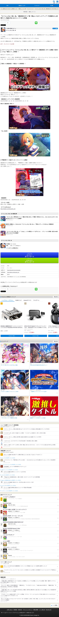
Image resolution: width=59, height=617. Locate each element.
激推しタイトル (32, 11)
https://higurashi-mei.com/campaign (13, 270)
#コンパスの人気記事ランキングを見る (8, 457)
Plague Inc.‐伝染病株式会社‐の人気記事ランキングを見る (11, 480)
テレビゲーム (36, 300)
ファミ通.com (42, 609)
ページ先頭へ (55, 605)
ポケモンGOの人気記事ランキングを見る (8, 485)
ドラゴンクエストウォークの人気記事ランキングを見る (11, 464)
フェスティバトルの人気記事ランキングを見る (9, 490)
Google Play (29, 260)
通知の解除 (35, 609)
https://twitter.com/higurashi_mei (8, 208)
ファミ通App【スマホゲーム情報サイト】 (9, 8)
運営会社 (20, 609)
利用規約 (15, 609)
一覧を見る (55, 296)
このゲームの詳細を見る (13, 248)
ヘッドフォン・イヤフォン (7, 300)
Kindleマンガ (18, 300)
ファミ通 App (5, 2)
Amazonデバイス (27, 300)
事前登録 (25, 11)
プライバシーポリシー (28, 609)
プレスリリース (30, 8)
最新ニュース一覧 (22, 8)
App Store (29, 255)
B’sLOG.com (48, 609)
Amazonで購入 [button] (12, 335)
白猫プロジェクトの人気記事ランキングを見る (9, 469)
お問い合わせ (10, 609)
